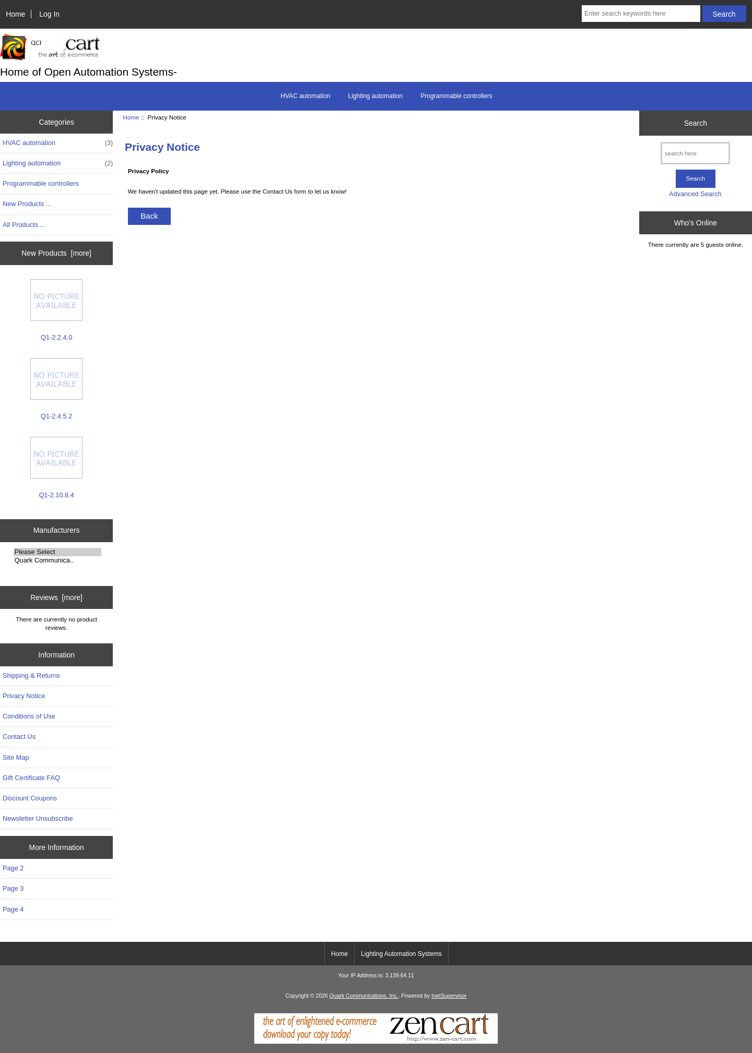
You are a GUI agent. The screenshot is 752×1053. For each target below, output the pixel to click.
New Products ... (27, 204)
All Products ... (24, 225)
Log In (49, 14)
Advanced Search (695, 194)
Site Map (16, 757)
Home (15, 14)
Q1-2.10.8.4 (56, 468)
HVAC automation (305, 96)
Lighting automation (375, 96)
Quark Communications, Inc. (364, 996)
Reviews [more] (56, 597)
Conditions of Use (29, 716)
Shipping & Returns (31, 675)
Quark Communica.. (58, 560)
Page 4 (13, 909)
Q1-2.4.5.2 (56, 389)
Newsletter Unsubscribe (38, 818)
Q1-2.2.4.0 (56, 310)
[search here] (695, 153)
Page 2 (13, 868)
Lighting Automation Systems (401, 954)
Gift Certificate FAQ (31, 778)
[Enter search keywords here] (641, 13)
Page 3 (13, 888)
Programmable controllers (456, 96)
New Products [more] (56, 253)
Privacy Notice (24, 696)
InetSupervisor (448, 996)
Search (695, 123)
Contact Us (19, 736)
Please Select (58, 552)
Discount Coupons (30, 798)
